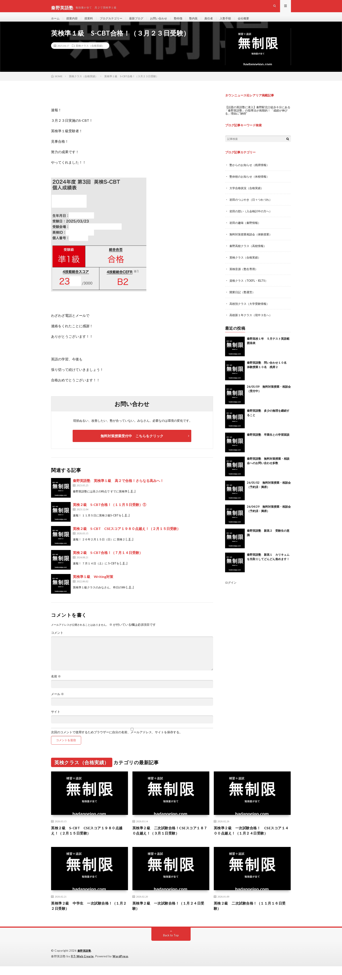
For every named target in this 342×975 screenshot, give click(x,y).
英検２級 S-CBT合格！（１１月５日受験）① (109, 511)
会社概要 (253, 22)
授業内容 (73, 22)
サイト (55, 718)
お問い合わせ (164, 22)
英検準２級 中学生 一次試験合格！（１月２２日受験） (89, 914)
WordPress (121, 965)
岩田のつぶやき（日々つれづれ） (252, 205)
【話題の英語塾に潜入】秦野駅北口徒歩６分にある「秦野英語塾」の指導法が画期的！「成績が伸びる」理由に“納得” (257, 117)
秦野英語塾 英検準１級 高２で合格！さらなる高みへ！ (118, 487)
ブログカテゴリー (114, 22)
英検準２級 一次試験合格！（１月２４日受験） (170, 914)
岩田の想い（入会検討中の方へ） (252, 217)
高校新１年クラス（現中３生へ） (252, 319)
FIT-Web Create (82, 965)
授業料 (90, 22)
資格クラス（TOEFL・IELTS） (250, 285)
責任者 (216, 22)
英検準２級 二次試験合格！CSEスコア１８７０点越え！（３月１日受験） (170, 838)
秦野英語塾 (84, 959)
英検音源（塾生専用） (244, 274)
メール (57, 701)
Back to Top (171, 944)
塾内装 (200, 22)
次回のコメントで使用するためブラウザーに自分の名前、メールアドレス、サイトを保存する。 (116, 739)
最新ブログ (140, 22)
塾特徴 (184, 22)
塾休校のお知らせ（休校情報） (250, 183)
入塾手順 (234, 22)
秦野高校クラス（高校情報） (249, 251)
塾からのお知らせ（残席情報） (250, 171)
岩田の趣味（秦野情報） (246, 228)
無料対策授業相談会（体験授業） (252, 240)
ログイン (231, 586)
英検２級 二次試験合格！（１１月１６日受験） (252, 914)
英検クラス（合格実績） (90, 52)
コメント (57, 639)
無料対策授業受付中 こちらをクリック (132, 443)
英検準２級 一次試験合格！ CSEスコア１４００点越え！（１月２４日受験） (252, 838)
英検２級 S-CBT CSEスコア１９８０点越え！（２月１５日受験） (126, 535)
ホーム (55, 22)
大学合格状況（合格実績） (247, 194)
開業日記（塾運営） (243, 296)
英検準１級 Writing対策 (93, 583)
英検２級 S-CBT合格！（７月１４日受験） (108, 559)
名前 (56, 683)
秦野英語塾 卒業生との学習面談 (268, 438)
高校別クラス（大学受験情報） (250, 308)
